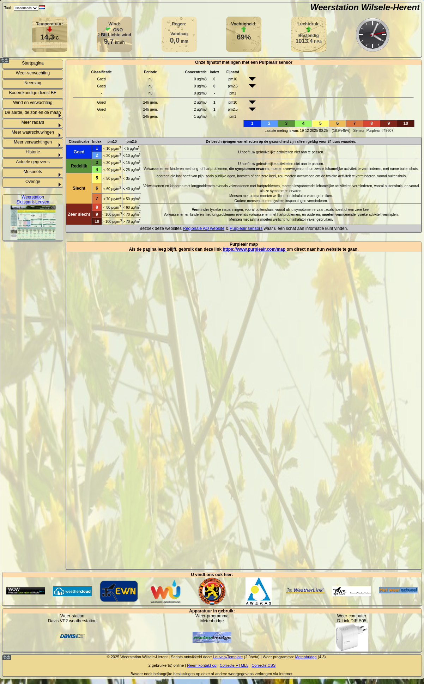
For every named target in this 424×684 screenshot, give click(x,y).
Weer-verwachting (33, 73)
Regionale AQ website (203, 228)
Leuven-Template (228, 657)
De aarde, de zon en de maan (33, 112)
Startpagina (32, 63)
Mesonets (33, 171)
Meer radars (33, 122)
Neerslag (32, 82)
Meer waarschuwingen (33, 132)
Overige (32, 181)
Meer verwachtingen (33, 142)
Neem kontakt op (201, 665)
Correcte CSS (263, 665)
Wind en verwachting (32, 102)
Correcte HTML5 (234, 665)
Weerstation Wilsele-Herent (365, 7)
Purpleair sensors (246, 228)
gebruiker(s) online (168, 665)
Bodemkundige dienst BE (33, 92)
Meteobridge (305, 657)
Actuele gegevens (32, 161)
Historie (33, 151)
